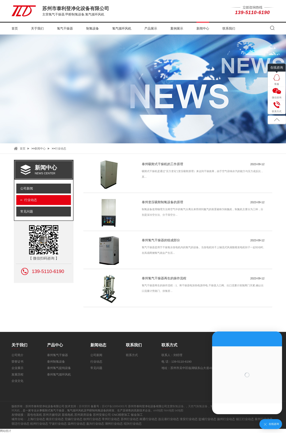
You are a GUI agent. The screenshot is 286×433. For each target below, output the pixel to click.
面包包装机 (34, 414)
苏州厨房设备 (83, 414)
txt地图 (179, 410)
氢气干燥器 (65, 28)
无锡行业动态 (73, 419)
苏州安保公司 (102, 414)
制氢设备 (92, 28)
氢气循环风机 (121, 28)
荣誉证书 (17, 361)
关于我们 (37, 28)
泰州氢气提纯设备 (59, 368)
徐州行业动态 (92, 419)
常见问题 (26, 211)
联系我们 (228, 28)
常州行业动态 (111, 419)
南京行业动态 (55, 419)
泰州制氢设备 (56, 361)
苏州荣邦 (84, 406)
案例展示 (176, 28)
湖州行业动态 (114, 423)
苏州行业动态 (130, 419)
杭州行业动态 (39, 423)
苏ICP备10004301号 (114, 406)
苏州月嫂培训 (52, 414)
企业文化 (17, 380)
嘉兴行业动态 (95, 423)
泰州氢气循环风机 (59, 374)
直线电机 (67, 414)
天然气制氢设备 (198, 406)
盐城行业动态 (207, 419)
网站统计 (5, 430)
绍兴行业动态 (133, 423)
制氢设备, (179, 406)
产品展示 (150, 28)
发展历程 (17, 374)
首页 (15, 28)
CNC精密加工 (121, 414)
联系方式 (132, 355)
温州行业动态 (76, 423)
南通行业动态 (148, 419)
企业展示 (17, 368)
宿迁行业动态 (20, 423)
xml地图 (158, 410)
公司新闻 (26, 188)
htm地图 (169, 410)
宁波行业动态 (58, 423)
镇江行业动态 (245, 419)
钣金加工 (137, 414)
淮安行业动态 (189, 419)
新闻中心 (202, 28)
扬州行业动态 (226, 419)
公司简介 (17, 355)
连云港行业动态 (168, 419)
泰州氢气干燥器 (57, 355)
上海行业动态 (36, 419)
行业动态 (60, 148)
